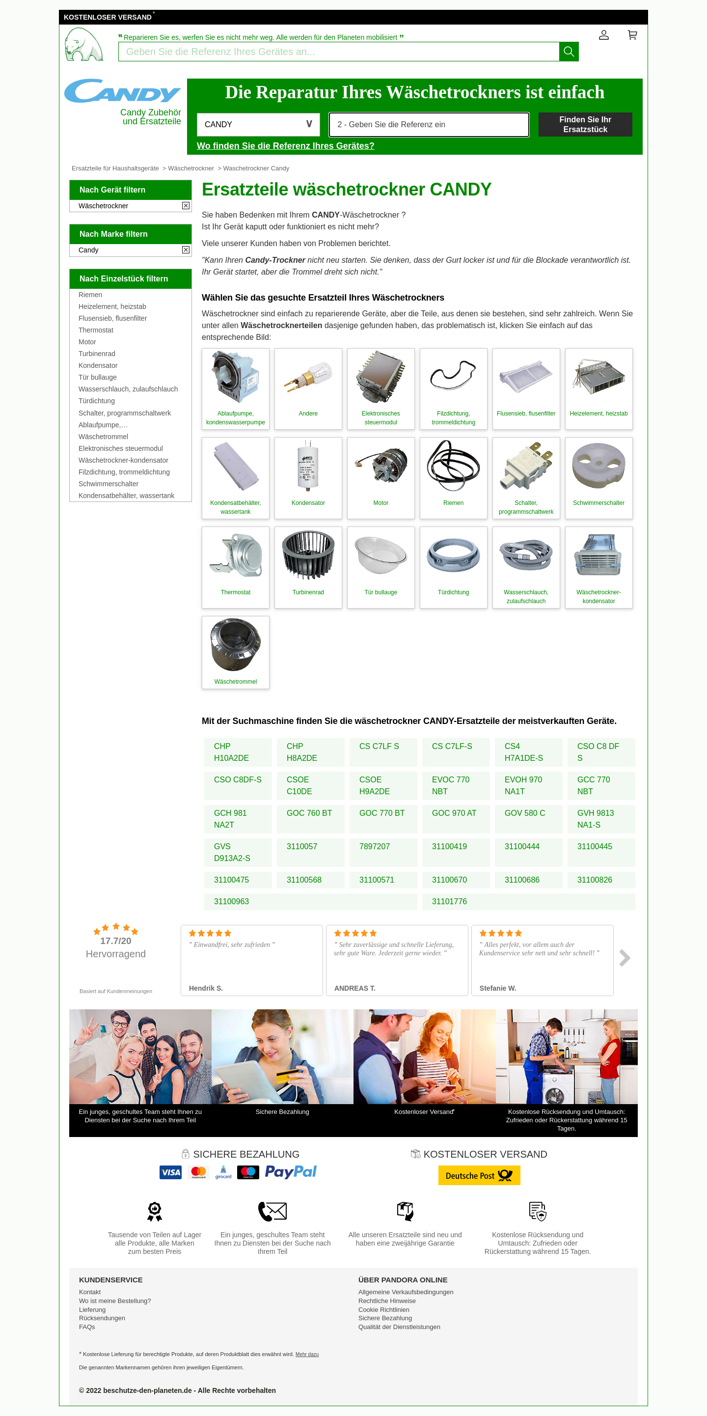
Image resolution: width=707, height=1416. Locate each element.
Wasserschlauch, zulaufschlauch (128, 389)
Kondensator (98, 365)
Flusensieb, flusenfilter (113, 318)
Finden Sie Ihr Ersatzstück (586, 124)
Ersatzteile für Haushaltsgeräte (115, 168)
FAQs (87, 1327)
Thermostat (96, 330)
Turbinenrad (97, 354)
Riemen (90, 295)
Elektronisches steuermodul (121, 448)
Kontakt (90, 1292)
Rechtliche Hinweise (387, 1301)
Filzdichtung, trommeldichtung (124, 472)
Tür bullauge (98, 377)
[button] (258, 125)
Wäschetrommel (103, 437)
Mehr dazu (307, 1354)
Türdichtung (97, 401)
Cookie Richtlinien (383, 1309)
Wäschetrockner (191, 168)
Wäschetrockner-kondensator (123, 460)
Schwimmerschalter (108, 484)
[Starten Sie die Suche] (569, 51)
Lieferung (92, 1309)
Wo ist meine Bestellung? (115, 1301)
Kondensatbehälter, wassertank (126, 496)
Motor (87, 342)
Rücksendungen (102, 1318)
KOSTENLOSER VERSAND (108, 17)
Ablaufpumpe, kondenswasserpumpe (113, 425)
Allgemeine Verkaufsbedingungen (406, 1292)
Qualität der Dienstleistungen (399, 1327)
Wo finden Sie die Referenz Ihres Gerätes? (286, 146)
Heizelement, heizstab (112, 306)
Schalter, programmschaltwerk (125, 413)
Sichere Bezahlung (385, 1318)
